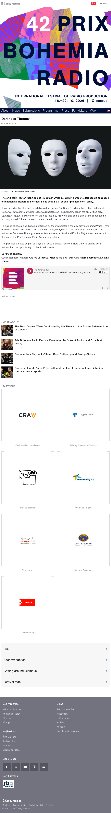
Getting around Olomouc (20, 671)
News (16, 110)
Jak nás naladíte (65, 709)
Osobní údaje (19, 805)
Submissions (31, 110)
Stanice (7, 718)
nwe (12, 296)
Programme (51, 110)
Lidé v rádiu (63, 718)
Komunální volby (11, 713)
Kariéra (60, 722)
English (49, 805)
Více (94, 110)
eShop (6, 722)
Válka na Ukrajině (12, 709)
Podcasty (8, 745)
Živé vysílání (9, 737)
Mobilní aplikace (11, 750)
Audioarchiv (9, 741)
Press (65, 110)
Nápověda (62, 713)
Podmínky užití (36, 805)
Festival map (12, 682)
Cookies (6, 805)
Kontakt (61, 726)
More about (11, 322)
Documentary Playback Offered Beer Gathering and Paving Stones (55, 354)
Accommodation (15, 660)
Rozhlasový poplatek (68, 731)
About (5, 110)
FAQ (6, 649)
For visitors (79, 110)
